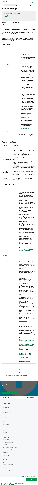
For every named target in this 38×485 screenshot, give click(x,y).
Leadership (5, 459)
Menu (36, 2)
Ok (31, 479)
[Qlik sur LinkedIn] (32, 476)
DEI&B (4, 462)
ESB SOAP (19, 5)
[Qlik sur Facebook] (34, 476)
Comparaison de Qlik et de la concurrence (11, 447)
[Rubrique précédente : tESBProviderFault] (10, 397)
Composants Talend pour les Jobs (10, 5)
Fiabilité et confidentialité (8, 442)
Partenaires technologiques (8, 449)
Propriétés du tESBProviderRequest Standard (11, 13)
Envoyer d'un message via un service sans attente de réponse (14, 375)
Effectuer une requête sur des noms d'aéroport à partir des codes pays (16, 369)
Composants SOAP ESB (26, 5)
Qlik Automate (5, 433)
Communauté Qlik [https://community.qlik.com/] (24, 476)
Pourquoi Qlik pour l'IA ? (7, 445)
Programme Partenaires (7, 465)
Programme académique (8, 464)
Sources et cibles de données (9, 450)
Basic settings (5, 15)
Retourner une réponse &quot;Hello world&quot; (11, 372)
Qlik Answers (5, 430)
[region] (19, 481)
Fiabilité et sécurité (6, 440)
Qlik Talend (5, 421)
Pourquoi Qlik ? (6, 439)
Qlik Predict (5, 432)
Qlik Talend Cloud (6, 422)
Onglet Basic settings (24, 117)
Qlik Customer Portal (7, 412)
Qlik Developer (6, 407)
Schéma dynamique (23, 354)
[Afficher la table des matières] (2, 5)
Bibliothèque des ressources (8, 413)
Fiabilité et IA (5, 444)
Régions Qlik (5, 452)
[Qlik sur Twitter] (30, 476)
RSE (3, 460)
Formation (5, 409)
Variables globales (6, 17)
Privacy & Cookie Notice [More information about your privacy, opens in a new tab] (9, 484)
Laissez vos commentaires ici (9, 392)
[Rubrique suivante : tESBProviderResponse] (28, 397)
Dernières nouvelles (7, 469)
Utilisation (5, 19)
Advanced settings (6, 16)
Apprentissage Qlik (6, 410)
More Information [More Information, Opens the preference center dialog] (31, 481)
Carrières (4, 467)
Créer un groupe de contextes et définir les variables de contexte (26, 356)
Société (4, 457)
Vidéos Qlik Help (6, 405)
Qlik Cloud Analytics (7, 429)
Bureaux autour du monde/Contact (9, 470)
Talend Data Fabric (6, 424)
